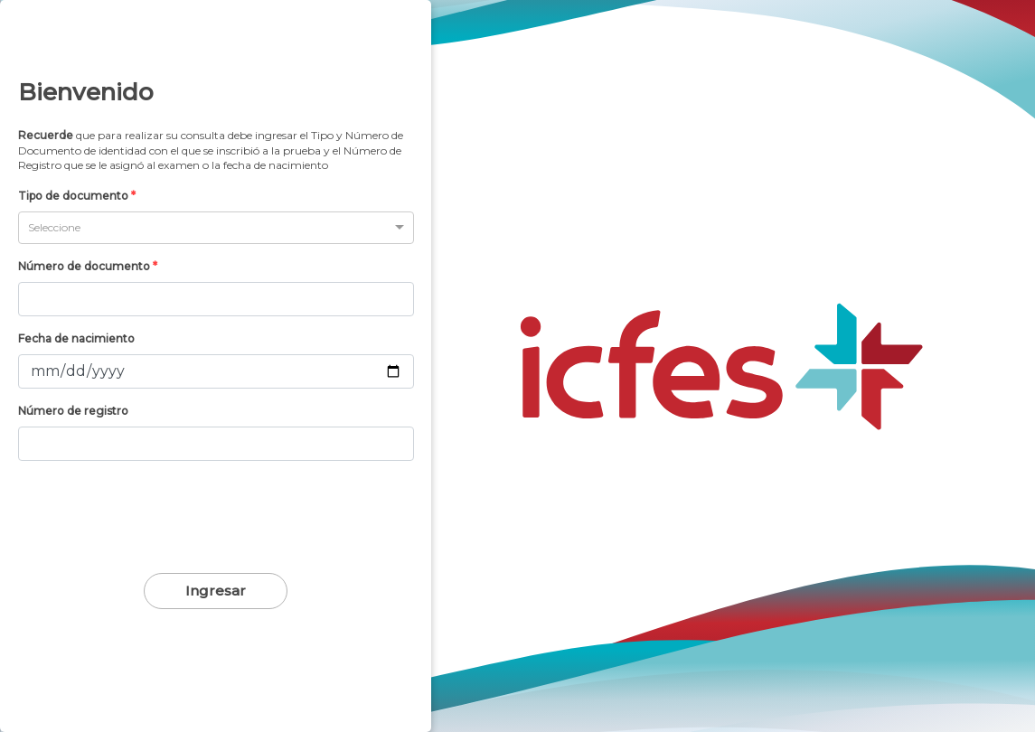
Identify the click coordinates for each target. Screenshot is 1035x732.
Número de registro (73, 411)
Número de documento (87, 266)
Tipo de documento (77, 195)
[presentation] (216, 516)
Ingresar (215, 590)
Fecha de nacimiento (76, 338)
